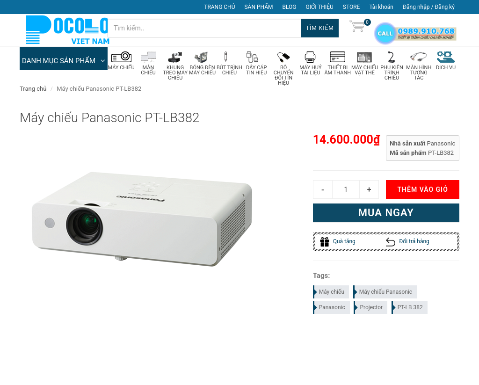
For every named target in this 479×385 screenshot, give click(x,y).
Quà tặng (338, 242)
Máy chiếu (329, 292)
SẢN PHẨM (258, 7)
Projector (369, 307)
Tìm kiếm (320, 28)
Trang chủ (33, 88)
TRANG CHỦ (219, 7)
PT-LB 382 (407, 307)
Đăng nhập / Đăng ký (429, 7)
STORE (351, 7)
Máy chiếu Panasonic (383, 292)
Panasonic (329, 307)
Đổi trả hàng (407, 242)
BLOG (290, 7)
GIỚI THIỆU (320, 7)
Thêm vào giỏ (422, 190)
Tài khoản (381, 7)
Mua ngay (386, 213)
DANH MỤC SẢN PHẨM (63, 61)
